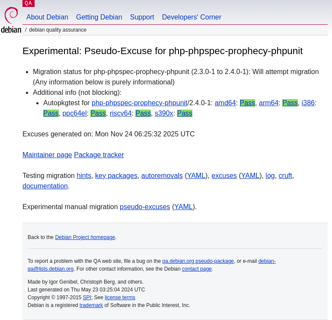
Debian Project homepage (85, 237)
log (270, 175)
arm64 (268, 103)
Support (142, 17)
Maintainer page (47, 154)
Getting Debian (99, 17)
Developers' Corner (191, 17)
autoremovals (162, 175)
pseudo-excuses (145, 206)
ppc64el (74, 113)
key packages (116, 175)
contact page (197, 269)
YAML (196, 175)
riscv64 (121, 113)
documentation (45, 186)
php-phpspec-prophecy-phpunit (139, 103)
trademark (91, 305)
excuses (224, 175)
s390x (164, 113)
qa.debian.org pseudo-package (198, 261)
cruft (285, 175)
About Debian (47, 17)
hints (84, 175)
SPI (87, 297)
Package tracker (99, 154)
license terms (120, 297)
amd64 (225, 103)
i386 (308, 103)
